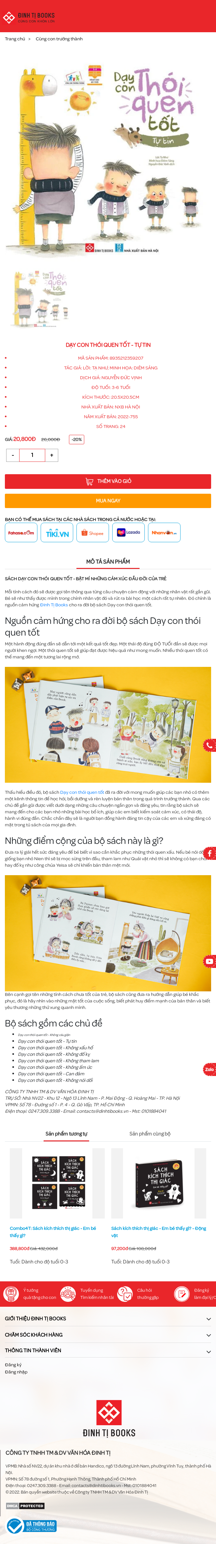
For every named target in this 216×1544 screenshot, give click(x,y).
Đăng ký (13, 1364)
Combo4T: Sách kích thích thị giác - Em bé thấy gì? (53, 1232)
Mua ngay (108, 500)
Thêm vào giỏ (108, 482)
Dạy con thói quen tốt (82, 792)
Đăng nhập (16, 1372)
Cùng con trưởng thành (59, 38)
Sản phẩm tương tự (66, 1133)
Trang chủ (15, 38)
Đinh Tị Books (54, 604)
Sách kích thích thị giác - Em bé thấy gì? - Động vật (158, 1232)
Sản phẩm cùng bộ (149, 1133)
